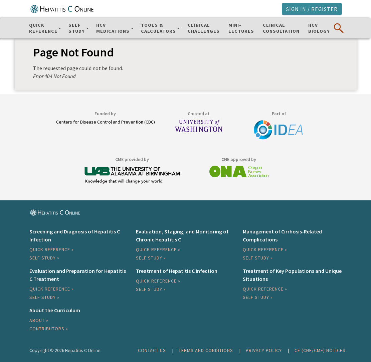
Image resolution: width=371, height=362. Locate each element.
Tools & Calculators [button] (158, 28)
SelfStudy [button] (76, 28)
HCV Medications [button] (113, 28)
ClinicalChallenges (204, 28)
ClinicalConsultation (281, 28)
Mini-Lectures (241, 28)
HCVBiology (319, 28)
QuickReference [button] (43, 28)
